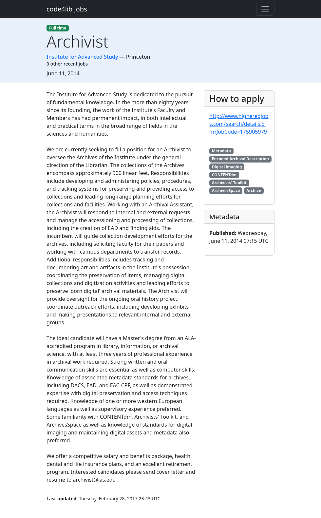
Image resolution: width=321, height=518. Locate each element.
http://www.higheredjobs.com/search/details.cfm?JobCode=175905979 (238, 123)
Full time (57, 28)
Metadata (221, 151)
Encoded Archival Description (240, 159)
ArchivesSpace (226, 190)
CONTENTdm (224, 175)
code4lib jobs (67, 9)
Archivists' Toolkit (229, 182)
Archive (253, 190)
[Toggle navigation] (265, 9)
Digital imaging (227, 167)
